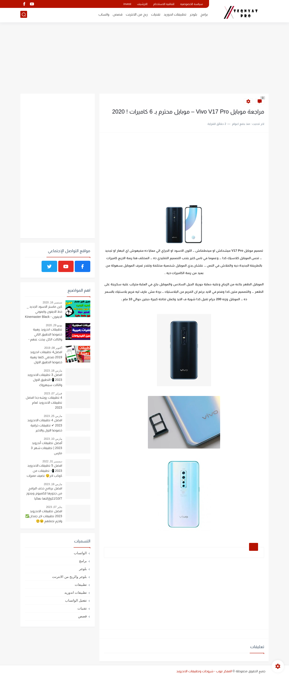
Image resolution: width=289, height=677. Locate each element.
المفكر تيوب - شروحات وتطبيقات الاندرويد (204, 671)
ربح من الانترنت (136, 15)
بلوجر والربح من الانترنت (69, 577)
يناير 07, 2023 (54, 507)
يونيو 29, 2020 (54, 325)
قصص (117, 15)
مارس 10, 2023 (53, 438)
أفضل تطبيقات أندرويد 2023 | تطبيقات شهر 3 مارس (46, 448)
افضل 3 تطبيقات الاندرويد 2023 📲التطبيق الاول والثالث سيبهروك (44, 380)
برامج (204, 15)
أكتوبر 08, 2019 (53, 347)
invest (127, 4)
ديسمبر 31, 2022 (52, 461)
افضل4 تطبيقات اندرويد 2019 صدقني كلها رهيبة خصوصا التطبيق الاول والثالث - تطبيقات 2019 (46, 357)
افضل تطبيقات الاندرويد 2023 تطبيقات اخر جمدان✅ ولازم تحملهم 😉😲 (43, 516)
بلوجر (193, 15)
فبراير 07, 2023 (53, 393)
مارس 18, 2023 (53, 370)
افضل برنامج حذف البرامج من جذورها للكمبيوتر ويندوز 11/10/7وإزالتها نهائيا (44, 493)
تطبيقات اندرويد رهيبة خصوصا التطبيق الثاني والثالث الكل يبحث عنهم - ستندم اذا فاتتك (45, 335)
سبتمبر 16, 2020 (52, 302)
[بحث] (23, 15)
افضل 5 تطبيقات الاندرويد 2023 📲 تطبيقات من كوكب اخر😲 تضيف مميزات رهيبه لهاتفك (44, 471)
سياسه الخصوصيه (191, 4)
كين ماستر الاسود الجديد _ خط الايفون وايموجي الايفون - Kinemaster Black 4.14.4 (43, 312)
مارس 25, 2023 (53, 416)
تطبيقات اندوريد (175, 15)
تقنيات (155, 15)
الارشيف (142, 4)
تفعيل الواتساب (76, 600)
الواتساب (80, 553)
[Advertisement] (144, 58)
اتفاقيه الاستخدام (164, 4)
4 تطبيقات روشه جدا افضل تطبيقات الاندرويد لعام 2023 (44, 402)
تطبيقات (81, 584)
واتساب (103, 15)
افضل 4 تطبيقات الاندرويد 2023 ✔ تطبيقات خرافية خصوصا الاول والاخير (44, 425)
